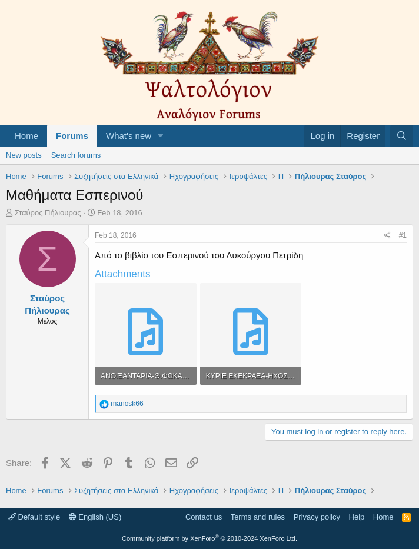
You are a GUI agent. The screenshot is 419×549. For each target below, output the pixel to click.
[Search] (401, 136)
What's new (128, 136)
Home (26, 136)
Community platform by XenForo (209, 538)
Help (357, 517)
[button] (160, 136)
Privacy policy (317, 517)
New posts (24, 155)
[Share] (387, 235)
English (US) (95, 517)
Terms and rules (258, 517)
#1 (403, 235)
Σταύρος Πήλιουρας (48, 212)
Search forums (76, 155)
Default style (34, 517)
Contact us (203, 517)
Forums (72, 136)
